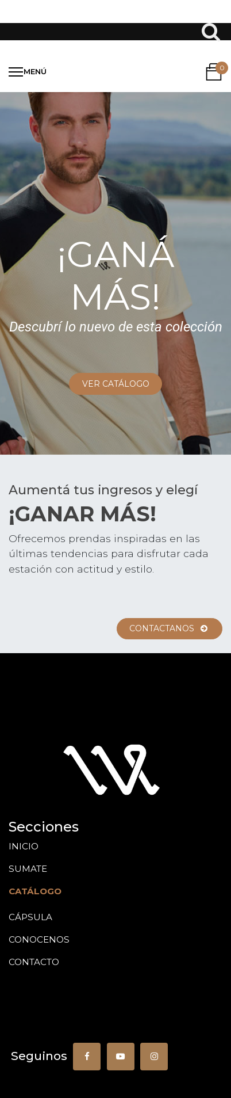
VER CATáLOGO (115, 384)
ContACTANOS (169, 628)
